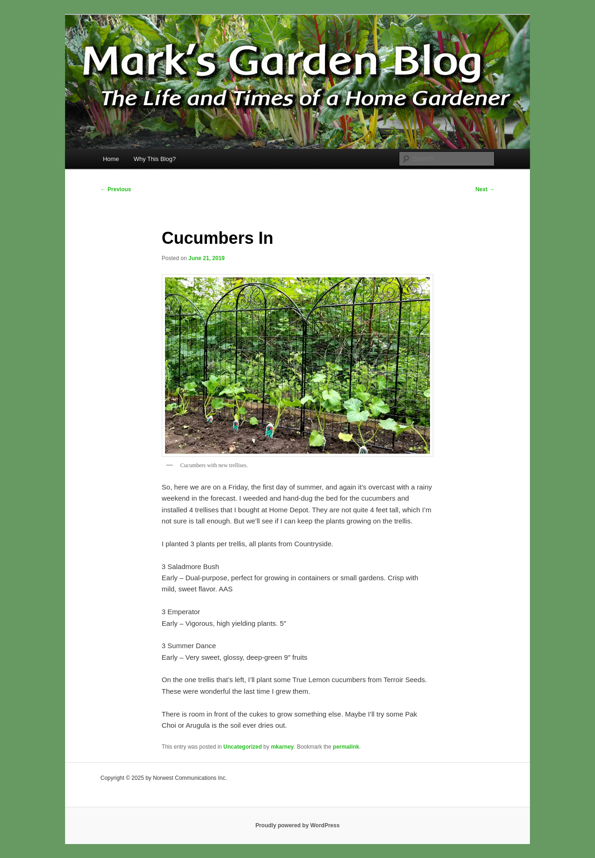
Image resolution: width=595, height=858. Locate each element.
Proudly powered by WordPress (297, 825)
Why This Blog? (154, 158)
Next (485, 189)
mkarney (282, 747)
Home (111, 158)
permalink (346, 747)
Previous (115, 189)
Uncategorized (243, 747)
